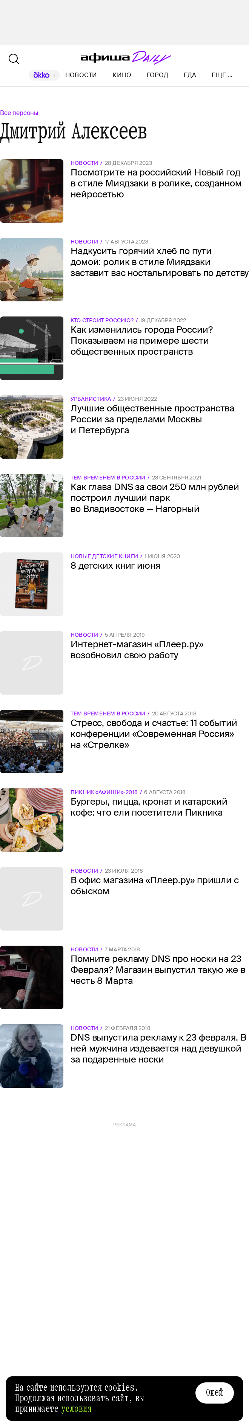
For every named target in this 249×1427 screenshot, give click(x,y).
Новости (81, 75)
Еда (190, 75)
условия (76, 1409)
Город (157, 75)
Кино (121, 75)
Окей (214, 1392)
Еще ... (222, 75)
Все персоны (19, 113)
